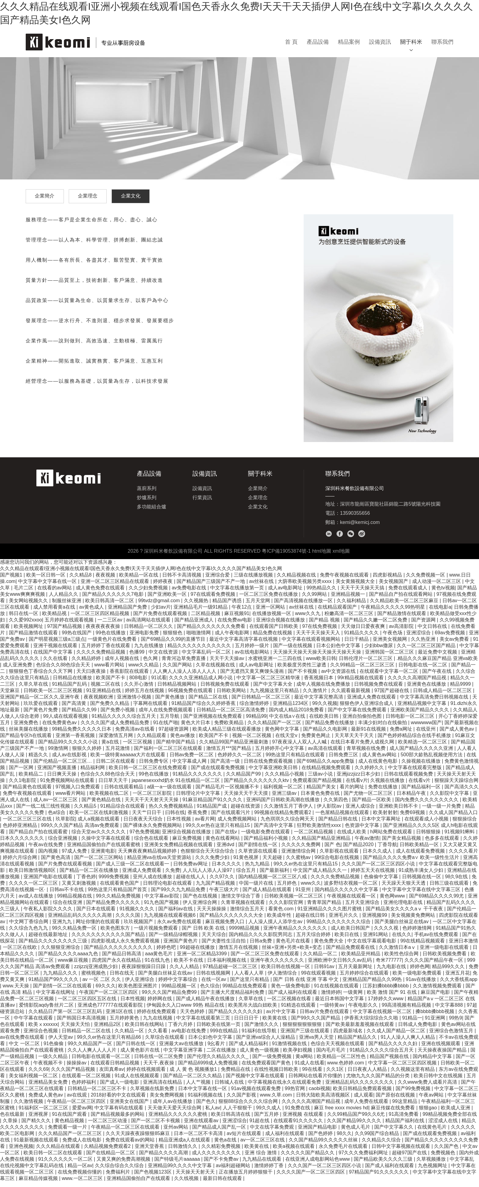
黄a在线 (110, 747)
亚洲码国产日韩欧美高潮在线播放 (283, 804)
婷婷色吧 (166, 952)
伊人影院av (330, 811)
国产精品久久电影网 (325, 734)
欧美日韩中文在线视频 (439, 1080)
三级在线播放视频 (254, 580)
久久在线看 (56, 663)
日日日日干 (247, 1023)
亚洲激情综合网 (299, 856)
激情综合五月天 (247, 913)
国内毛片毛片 (331, 1055)
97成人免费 (75, 856)
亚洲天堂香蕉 (150, 1151)
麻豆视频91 (236, 618)
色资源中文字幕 (362, 830)
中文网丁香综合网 (29, 926)
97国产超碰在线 (392, 695)
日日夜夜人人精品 (368, 1074)
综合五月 (246, 875)
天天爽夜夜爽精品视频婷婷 (148, 856)
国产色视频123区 (153, 1177)
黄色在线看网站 (223, 843)
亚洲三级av (285, 798)
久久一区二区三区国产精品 (427, 650)
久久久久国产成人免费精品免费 (115, 727)
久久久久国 (128, 920)
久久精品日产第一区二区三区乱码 (65, 1016)
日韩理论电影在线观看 (168, 888)
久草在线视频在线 (216, 670)
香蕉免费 (198, 817)
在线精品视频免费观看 (327, 772)
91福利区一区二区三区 (44, 1112)
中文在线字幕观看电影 (372, 946)
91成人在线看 (309, 1068)
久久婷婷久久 (370, 772)
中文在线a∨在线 (287, 721)
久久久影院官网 (286, 907)
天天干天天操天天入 (318, 637)
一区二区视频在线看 (289, 1003)
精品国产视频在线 (390, 1061)
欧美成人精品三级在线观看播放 (227, 734)
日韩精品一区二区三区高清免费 (231, 714)
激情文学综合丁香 (241, 901)
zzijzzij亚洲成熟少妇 (96, 971)
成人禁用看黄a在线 (54, 612)
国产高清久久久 (461, 791)
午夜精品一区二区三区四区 (77, 1106)
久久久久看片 (463, 856)
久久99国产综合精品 (377, 1138)
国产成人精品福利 (249, 1048)
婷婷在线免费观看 (157, 1016)
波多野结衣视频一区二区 (351, 888)
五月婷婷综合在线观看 (365, 978)
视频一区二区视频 (252, 740)
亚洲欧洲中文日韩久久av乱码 (340, 965)
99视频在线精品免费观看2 (283, 817)
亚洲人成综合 (361, 811)
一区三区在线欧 (20, 952)
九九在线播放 (149, 650)
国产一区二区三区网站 (99, 862)
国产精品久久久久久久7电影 (113, 599)
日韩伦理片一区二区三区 (366, 663)
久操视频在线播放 (421, 766)
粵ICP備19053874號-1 (286, 556)
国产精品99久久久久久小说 (68, 747)
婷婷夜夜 (163, 586)
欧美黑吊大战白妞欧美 (253, 1010)
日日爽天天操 (62, 779)
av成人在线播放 (36, 901)
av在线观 (77, 1100)
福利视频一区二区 (283, 791)
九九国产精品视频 (216, 888)
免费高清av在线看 (135, 734)
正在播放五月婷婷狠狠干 (246, 1177)
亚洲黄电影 (103, 856)
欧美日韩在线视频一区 (286, 971)
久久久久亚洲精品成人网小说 (201, 682)
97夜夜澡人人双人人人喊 (300, 747)
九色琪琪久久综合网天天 (288, 824)
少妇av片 (161, 612)
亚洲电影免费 (145, 637)
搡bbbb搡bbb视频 (435, 1016)
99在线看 (313, 1074)
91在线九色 (158, 965)
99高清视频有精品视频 (407, 1010)
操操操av (77, 1068)
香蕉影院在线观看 (130, 676)
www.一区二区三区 (83, 1183)
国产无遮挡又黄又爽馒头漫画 (252, 676)
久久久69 (38, 1074)
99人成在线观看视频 (66, 721)
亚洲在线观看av (202, 1125)
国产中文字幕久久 (394, 1132)
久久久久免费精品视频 (101, 657)
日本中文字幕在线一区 (203, 1093)
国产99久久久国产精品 (316, 1023)
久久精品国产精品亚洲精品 (322, 843)
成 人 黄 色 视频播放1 (194, 1074)
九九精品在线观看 (262, 1164)
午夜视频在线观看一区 (352, 901)
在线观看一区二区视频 (87, 1080)
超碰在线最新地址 (48, 939)
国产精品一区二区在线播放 (89, 875)
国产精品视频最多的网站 (118, 1119)
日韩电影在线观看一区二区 (101, 1061)
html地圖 (321, 556)
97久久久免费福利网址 (363, 1157)
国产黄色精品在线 (102, 804)
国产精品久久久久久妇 (393, 1048)
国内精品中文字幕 (433, 1061)
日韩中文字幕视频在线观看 (401, 1151)
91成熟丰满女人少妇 (421, 875)
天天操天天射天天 (196, 1177)
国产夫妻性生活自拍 (224, 946)
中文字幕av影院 (162, 901)
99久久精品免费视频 (119, 901)
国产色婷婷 (321, 1138)
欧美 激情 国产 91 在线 (392, 997)
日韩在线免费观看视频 (269, 766)
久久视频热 (197, 605)
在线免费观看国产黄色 (267, 1068)
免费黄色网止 (316, 740)
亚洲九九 (62, 926)
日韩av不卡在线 (67, 894)
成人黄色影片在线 (140, 1055)
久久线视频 (187, 1183)
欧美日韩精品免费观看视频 (363, 1093)
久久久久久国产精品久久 (308, 1157)
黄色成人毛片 (356, 1132)
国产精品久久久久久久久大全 (231, 920)
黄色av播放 (183, 740)
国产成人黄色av (457, 734)
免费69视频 (413, 817)
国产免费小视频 (118, 714)
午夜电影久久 (363, 1010)
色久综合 (210, 990)
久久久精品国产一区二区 (274, 727)
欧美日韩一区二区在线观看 (53, 1157)
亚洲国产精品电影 (318, 1132)
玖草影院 (65, 824)
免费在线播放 (383, 791)
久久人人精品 (185, 971)
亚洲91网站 (376, 939)
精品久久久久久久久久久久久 (199, 650)
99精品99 (256, 721)
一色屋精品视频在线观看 (342, 817)
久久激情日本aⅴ (398, 952)
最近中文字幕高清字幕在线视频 (244, 644)
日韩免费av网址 (191, 869)
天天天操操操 (212, 913)
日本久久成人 (378, 856)
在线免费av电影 (235, 625)
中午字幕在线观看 (34, 1023)
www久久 (311, 888)
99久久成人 (269, 1112)
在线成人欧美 (352, 836)
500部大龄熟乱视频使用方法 (432, 759)
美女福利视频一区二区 (34, 1080)
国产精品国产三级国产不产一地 (211, 586)
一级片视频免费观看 (156, 933)
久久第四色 (336, 804)
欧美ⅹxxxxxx (43, 1029)
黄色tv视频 (443, 592)
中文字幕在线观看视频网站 (312, 644)
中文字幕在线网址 (56, 997)
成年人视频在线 (122, 663)
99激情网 (58, 753)
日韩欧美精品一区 (420, 849)
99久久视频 (324, 708)
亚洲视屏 (38, 1119)
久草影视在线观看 (340, 856)
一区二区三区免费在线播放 (269, 599)
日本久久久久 (227, 869)
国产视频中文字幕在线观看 (256, 1080)
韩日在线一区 (24, 618)
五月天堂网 (258, 605)
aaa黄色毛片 (159, 958)
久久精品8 (81, 580)
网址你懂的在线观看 (98, 926)
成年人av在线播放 (173, 1106)
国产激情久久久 (262, 1029)
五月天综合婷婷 (314, 939)
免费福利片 (118, 1177)
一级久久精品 (53, 1061)
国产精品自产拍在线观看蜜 (39, 836)
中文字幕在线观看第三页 (203, 1023)
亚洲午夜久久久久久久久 (277, 965)
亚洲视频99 (375, 920)
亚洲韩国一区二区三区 (390, 657)
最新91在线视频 (369, 734)
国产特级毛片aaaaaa (177, 1164)
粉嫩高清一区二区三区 (349, 618)
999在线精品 (224, 1035)
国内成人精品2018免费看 (297, 714)
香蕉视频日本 (319, 682)
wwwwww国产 (426, 727)
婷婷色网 (420, 971)
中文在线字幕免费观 (272, 1132)
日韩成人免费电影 (418, 1029)
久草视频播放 (431, 1164)
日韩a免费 (261, 946)
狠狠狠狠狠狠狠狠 (303, 1029)
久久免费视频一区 (426, 580)
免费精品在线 (236, 1074)
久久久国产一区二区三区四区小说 (379, 869)
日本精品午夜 (412, 798)
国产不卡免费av (222, 1164)
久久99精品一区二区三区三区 (363, 670)
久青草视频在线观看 (243, 907)
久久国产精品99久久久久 (354, 1125)
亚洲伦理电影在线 (403, 907)
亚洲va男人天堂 (317, 1042)
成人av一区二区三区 (56, 804)
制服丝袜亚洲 (67, 605)
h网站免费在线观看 (391, 836)
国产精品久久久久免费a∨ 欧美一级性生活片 (411, 862)
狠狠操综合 (464, 824)
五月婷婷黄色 (125, 1023)
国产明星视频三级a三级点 (57, 644)
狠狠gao (428, 1112)
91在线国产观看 (70, 1119)
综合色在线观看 (152, 843)
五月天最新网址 (356, 971)
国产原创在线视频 (396, 1100)
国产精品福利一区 (421, 791)
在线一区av (214, 984)
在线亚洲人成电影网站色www (318, 1164)
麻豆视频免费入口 (225, 926)
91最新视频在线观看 (37, 1145)
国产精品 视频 (325, 625)
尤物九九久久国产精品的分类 (378, 1080)
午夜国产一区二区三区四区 (109, 997)
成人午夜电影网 (232, 637)
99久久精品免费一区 (75, 933)
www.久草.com (276, 1100)
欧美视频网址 (29, 631)
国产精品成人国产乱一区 (219, 1132)
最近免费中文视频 (438, 657)
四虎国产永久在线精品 (117, 965)
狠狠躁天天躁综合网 (456, 785)
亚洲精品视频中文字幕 (422, 708)
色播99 (137, 657)
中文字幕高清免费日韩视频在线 (435, 702)
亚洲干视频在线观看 (56, 650)
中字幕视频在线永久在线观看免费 (285, 1087)
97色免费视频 (144, 836)
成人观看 (363, 1100)
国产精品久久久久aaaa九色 (68, 958)
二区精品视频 (206, 618)
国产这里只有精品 (250, 984)
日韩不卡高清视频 (182, 580)
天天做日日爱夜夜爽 (363, 631)
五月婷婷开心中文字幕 (280, 753)
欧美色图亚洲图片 (138, 990)
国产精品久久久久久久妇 (235, 1016)
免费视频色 (443, 1157)
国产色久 (206, 1106)
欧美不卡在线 (189, 965)
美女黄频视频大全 (356, 586)
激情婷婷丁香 (269, 1170)
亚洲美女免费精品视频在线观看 (179, 849)
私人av (212, 1112)
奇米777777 (389, 965)
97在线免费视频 (320, 631)
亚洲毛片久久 (344, 920)
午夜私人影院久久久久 (49, 913)
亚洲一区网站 (271, 612)
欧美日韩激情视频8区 (33, 875)
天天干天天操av (227, 663)
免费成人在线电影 (82, 1145)
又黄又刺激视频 (79, 888)
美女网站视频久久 (29, 605)
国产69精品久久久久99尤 (437, 901)
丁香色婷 (86, 881)
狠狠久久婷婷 (87, 753)
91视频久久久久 (137, 913)
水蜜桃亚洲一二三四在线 (275, 663)
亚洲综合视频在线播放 (281, 625)
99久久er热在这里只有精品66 (109, 1042)
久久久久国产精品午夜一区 (434, 965)
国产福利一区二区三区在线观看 (168, 753)
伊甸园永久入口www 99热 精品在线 (186, 1010)
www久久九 (308, 618)
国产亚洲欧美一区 (168, 599)
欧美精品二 (31, 779)
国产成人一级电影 (120, 1087)
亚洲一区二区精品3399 (202, 958)
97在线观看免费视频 (213, 599)
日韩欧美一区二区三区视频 (53, 695)
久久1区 (335, 1074)
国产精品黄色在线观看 (28, 791)
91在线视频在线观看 (337, 990)
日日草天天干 (113, 785)
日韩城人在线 (229, 1087)
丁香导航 (387, 849)
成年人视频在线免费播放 (323, 689)
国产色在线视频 (200, 901)
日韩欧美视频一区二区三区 (294, 901)
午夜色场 (393, 637)
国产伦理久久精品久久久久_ (218, 1061)
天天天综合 (214, 939)
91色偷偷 (54, 1048)
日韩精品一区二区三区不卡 (97, 1093)
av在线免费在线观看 (23, 1042)
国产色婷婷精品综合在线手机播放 (415, 740)
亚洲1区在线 (120, 1016)
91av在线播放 (421, 984)
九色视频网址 (433, 1170)
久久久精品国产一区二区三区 (70, 1138)
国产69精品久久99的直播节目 (174, 644)
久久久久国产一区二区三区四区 (311, 1177)
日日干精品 (357, 644)
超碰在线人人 (191, 881)
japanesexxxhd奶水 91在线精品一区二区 (176, 785)
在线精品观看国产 (338, 612)
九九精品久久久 (61, 978)
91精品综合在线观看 (123, 811)
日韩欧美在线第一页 (219, 1029)
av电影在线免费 (189, 1035)
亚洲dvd (226, 849)
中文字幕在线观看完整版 (415, 772)
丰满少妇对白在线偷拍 (383, 727)
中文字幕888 (449, 1010)
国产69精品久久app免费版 (326, 766)
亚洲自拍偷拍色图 (362, 721)
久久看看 (158, 1035)
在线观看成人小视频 (427, 824)
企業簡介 (48, 199)
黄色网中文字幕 (282, 734)
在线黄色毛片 (432, 1132)
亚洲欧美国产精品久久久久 (420, 714)
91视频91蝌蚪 (460, 836)
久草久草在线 (34, 689)
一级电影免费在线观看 (266, 836)
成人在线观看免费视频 (421, 856)
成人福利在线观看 (285, 1138)
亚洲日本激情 (463, 946)
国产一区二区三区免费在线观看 (265, 958)
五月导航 (170, 721)
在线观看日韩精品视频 (115, 1068)
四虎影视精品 (388, 580)
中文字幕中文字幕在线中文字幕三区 (422, 894)
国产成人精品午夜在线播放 (206, 1003)
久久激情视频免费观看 (438, 990)
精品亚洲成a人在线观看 (185, 1145)
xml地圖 (341, 556)
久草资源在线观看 (258, 856)
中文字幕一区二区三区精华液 (268, 682)
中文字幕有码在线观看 (119, 1112)
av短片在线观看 (244, 1138)
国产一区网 (22, 772)
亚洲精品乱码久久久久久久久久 (360, 1087)
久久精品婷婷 (86, 663)
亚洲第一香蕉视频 (76, 740)
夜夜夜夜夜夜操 (103, 631)
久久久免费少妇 (213, 862)
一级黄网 (353, 997)
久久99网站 (315, 599)
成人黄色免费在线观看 (101, 592)
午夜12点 (242, 612)
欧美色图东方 (116, 933)
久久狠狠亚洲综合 (61, 952)
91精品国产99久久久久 (54, 984)
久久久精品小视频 (285, 779)
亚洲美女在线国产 (130, 1106)
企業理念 (98, 199)
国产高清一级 (225, 766)
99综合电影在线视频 (337, 862)
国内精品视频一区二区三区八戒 (273, 881)
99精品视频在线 (75, 901)
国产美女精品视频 (402, 843)
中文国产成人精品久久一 (320, 875)
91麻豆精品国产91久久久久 (212, 804)
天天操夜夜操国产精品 (443, 1055)
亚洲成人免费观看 (142, 875)
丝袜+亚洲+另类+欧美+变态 (293, 952)
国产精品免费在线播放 (330, 727)
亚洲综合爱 (218, 580)
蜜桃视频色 (94, 978)
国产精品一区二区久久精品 (193, 1080)
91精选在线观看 (299, 1010)
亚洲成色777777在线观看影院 (111, 1010)
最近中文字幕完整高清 (319, 702)
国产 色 (332, 849)
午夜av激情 (367, 843)
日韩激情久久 (183, 1151)
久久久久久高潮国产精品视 (418, 682)
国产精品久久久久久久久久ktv (257, 785)
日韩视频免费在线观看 (225, 689)
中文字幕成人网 (190, 766)
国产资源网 (424, 625)
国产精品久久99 (80, 714)
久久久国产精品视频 (73, 1074)
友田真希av (111, 1074)
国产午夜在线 (437, 676)
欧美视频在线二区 (110, 798)
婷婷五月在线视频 (145, 695)
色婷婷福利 (84, 1087)
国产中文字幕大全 (273, 689)
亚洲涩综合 (419, 637)
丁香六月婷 (181, 1029)
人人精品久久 (64, 599)
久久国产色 (447, 1151)
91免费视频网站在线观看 (68, 785)
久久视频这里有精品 (413, 1074)
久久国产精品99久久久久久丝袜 (324, 1145)
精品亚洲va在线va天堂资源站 (159, 862)
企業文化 (258, 511)
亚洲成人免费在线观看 (372, 702)
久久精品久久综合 (382, 1145)
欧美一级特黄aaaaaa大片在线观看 (128, 759)
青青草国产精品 (324, 907)
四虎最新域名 (348, 1035)
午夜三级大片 (224, 894)
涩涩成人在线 (443, 1125)
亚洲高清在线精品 (163, 1087)
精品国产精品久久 (358, 1042)
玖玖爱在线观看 (41, 708)
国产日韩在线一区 (136, 1048)
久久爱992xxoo (25, 625)
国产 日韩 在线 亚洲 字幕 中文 (306, 984)
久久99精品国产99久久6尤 (356, 1119)
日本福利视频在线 (227, 965)
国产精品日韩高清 (122, 958)
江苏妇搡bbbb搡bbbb (386, 990)
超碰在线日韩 (310, 920)
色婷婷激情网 (417, 933)
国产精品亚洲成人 (194, 625)
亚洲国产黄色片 (181, 946)
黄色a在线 (226, 1145)
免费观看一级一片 (68, 1132)
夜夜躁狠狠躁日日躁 (144, 971)
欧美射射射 (385, 817)
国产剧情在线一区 (258, 849)
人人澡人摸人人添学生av (276, 926)
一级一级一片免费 (442, 811)
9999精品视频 (245, 933)
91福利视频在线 (206, 1100)
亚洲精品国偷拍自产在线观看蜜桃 (104, 849)
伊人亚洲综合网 (200, 907)
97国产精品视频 (65, 631)
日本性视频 (179, 824)
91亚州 (303, 894)
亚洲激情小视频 (134, 702)
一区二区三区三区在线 (28, 824)
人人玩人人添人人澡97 (208, 875)
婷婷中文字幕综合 (178, 984)
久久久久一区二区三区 (34, 888)
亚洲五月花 (457, 978)
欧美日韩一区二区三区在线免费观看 (148, 772)
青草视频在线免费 (366, 753)
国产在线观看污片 (231, 817)
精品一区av (80, 1170)
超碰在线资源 (246, 811)
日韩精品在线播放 (73, 682)
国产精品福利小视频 (266, 843)
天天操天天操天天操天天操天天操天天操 (317, 657)
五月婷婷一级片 (252, 650)
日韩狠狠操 (429, 836)
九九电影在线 (392, 971)
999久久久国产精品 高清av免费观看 (80, 830)
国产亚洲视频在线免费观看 (213, 721)
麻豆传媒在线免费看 (393, 1112)
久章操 (11, 1125)
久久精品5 (85, 811)
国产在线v (226, 836)
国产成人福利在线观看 (293, 997)
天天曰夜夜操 (91, 676)
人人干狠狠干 (238, 1112)
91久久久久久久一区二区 (66, 1164)
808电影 (138, 682)
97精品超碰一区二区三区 (230, 971)
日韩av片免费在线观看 (325, 1016)
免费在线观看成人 (408, 592)
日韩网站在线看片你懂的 (315, 1080)
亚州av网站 (176, 1132)
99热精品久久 (322, 592)
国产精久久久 (36, 1125)
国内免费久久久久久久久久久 (427, 804)
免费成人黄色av (46, 1100)
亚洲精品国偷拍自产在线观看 (139, 1183)
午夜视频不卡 (48, 1068)
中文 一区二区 (25, 1048)
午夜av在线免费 (46, 849)
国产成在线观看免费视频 (218, 772)
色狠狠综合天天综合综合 (208, 856)
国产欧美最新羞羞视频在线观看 (360, 1029)
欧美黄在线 (275, 1023)
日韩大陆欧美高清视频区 (323, 1100)
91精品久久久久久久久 (198, 779)
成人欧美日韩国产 (351, 933)
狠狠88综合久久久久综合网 (248, 1106)
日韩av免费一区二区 (192, 759)
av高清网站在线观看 (149, 625)
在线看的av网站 (55, 592)
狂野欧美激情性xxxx (319, 830)
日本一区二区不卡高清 (199, 1138)
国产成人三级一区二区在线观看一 (133, 869)
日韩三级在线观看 (450, 888)
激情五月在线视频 (239, 952)
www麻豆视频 (73, 965)
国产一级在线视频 (293, 650)
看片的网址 (352, 791)
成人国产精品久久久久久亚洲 (421, 753)
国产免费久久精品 (110, 708)
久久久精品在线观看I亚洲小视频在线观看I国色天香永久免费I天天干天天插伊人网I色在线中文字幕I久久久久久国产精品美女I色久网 (141, 573)
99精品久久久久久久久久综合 (339, 926)
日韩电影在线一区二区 (423, 670)
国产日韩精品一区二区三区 (261, 702)
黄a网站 (304, 1061)
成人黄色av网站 (380, 759)
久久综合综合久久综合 (120, 1170)
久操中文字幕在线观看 (106, 843)
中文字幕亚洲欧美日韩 (274, 772)
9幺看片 (216, 1048)
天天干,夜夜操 (159, 1068)
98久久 (344, 1138)
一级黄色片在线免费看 (113, 644)
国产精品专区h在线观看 (26, 740)
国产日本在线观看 (96, 913)
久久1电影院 (23, 785)
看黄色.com (281, 913)
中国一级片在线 (256, 888)
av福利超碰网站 (234, 1170)
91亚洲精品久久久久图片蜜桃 (330, 913)
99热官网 (295, 1093)
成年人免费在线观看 (366, 1106)
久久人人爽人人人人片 (93, 1055)
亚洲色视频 (21, 1151)
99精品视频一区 (179, 990)
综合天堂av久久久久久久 (99, 836)
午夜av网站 (432, 1100)
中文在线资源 (163, 657)
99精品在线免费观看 (245, 990)
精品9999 (461, 689)
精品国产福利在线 (405, 1125)
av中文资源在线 (339, 676)
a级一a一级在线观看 (170, 791)
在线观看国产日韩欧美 (274, 631)
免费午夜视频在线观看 (345, 580)
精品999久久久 (449, 971)
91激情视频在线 (290, 1048)
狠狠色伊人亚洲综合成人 (367, 708)
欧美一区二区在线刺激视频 (99, 817)
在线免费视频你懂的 (80, 1177)
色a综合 (57, 817)
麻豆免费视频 (187, 843)
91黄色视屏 (246, 862)
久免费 (172, 875)
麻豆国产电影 (436, 997)
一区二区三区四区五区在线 (88, 1003)
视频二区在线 (106, 689)
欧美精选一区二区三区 (423, 747)
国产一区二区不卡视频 (156, 1125)
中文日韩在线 (433, 631)
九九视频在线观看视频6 (170, 920)
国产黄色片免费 (41, 714)
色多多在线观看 (442, 843)
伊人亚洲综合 (140, 984)
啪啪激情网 (199, 637)
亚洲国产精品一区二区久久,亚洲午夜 (40, 702)
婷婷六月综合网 (20, 862)
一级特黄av (333, 1010)
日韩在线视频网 (214, 978)
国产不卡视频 (303, 676)
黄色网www (393, 901)
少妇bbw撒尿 (379, 650)
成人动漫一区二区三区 (437, 586)
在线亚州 (426, 734)
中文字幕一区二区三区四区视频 (403, 1068)
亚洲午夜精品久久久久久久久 (295, 933)
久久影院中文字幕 (450, 798)
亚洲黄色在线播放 (427, 689)
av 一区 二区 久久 (102, 984)
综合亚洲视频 (63, 843)
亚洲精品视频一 (348, 599)
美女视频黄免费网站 (413, 920)
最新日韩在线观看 (223, 1183)
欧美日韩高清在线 (231, 1119)
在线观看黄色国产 (120, 888)
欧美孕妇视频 (298, 1055)
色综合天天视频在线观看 (338, 1048)
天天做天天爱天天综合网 (175, 1112)
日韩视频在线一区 (422, 881)
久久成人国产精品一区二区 (396, 1035)
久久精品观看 (152, 740)
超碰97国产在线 (410, 1157)
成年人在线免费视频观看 (166, 714)
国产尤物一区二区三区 (369, 798)
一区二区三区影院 (153, 798)
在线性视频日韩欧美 (276, 1074)
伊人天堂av (61, 1042)
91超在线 (260, 1125)
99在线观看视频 (319, 978)
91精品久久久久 (362, 637)
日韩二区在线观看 (116, 766)
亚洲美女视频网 (390, 644)
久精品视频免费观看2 (108, 1151)
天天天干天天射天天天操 (152, 804)
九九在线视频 (158, 1023)
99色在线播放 (111, 637)
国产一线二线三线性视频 (43, 811)
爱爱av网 (82, 1112)
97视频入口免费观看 (78, 791)
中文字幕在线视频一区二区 (383, 1016)
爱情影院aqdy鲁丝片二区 (47, 1010)
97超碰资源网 (174, 734)
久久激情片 (315, 695)
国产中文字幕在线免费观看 (358, 714)
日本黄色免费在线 (321, 798)
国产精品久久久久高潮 (164, 1157)
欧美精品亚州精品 (361, 958)
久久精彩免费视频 (221, 1151)
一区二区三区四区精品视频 (100, 618)
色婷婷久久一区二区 (240, 759)
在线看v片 (357, 785)
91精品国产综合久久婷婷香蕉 (204, 708)
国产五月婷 (267, 1119)
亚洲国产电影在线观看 (49, 881)
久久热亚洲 (424, 644)
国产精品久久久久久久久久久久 (119, 952)
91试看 (158, 682)
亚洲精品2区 (108, 1029)
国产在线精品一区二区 (111, 1157)
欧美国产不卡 (111, 682)
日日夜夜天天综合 (143, 824)
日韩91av (325, 971)
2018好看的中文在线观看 (119, 1100)
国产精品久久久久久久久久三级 (53, 946)
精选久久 (38, 759)
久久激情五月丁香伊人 (289, 811)
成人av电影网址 (286, 592)
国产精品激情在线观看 (402, 618)
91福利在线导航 (260, 1035)
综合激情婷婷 (255, 708)
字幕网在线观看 (151, 708)
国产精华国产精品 (176, 747)
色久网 (151, 663)
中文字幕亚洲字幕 (183, 1055)
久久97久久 (223, 881)
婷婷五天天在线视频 (373, 875)
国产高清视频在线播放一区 (304, 605)
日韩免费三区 (344, 759)
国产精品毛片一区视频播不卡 (228, 791)
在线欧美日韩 (324, 721)
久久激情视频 (29, 1106)
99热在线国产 (77, 637)
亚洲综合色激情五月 (451, 1035)
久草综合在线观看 (165, 1042)
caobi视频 (319, 1093)
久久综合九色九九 (29, 933)
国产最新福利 (275, 875)
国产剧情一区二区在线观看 (63, 990)
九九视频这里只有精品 (275, 695)
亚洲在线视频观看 (441, 1048)
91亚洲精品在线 (104, 695)
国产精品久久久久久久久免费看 (212, 631)
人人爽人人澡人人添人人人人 (185, 676)
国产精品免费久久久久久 (113, 907)
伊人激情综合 (283, 978)
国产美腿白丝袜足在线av (402, 926)
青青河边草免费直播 (184, 663)
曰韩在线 (175, 817)
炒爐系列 (146, 502)
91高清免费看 (404, 1119)
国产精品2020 (359, 849)
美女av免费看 (455, 644)
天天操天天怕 (75, 1029)
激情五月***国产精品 (229, 753)
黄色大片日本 (196, 727)
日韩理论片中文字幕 (198, 798)
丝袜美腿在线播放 (29, 734)
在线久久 (401, 939)
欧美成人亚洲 (456, 1112)
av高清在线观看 (326, 753)
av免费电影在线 (189, 592)
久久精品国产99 (244, 779)
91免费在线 (298, 1112)
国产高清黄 (74, 708)
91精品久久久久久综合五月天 (124, 721)
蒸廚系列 (146, 493)
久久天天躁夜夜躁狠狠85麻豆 (138, 1138)
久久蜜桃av (299, 862)
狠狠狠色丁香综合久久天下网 (41, 676)
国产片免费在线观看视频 (160, 618)
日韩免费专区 (154, 766)
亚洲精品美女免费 (48, 1087)
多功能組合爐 (151, 511)
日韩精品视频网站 (177, 689)
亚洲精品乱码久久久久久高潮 (80, 920)
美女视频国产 (394, 586)
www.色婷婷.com (346, 1068)
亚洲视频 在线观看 (303, 1119)
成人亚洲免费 (18, 670)
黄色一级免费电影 (291, 990)
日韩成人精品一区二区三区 (443, 695)
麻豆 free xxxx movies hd (341, 1112)
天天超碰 (272, 862)
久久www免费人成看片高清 (428, 1087)
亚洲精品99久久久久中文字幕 (180, 1170)
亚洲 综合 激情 (261, 1157)
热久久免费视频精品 (171, 811)
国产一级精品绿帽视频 (174, 939)
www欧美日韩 (321, 663)
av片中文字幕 (281, 1016)
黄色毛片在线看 (293, 946)
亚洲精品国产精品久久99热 (372, 984)
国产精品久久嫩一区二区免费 (376, 625)
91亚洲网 (435, 1023)
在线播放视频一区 (272, 618)
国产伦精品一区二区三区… (63, 766)
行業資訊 (202, 502)
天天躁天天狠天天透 (404, 888)
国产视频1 (12, 580)
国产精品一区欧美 (372, 804)
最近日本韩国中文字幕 (340, 1003)
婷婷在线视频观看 (146, 1074)
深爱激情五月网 (116, 740)
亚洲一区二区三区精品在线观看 (115, 586)
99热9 (455, 1023)
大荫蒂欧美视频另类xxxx (305, 586)
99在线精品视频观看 (423, 946)
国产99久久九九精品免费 (179, 894)
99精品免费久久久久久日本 (82, 734)
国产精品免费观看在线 (351, 952)
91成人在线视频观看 (137, 1080)
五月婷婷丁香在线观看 (106, 650)
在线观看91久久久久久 (298, 1125)
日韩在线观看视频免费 (409, 779)
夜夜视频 (106, 580)
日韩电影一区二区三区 (411, 721)
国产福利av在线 (176, 913)
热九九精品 (258, 869)
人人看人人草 (249, 978)
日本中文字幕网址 (381, 824)
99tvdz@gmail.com (159, 605)
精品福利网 (93, 772)
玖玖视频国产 (139, 926)
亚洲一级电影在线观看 (445, 952)
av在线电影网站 (252, 657)
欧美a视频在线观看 (294, 1151)
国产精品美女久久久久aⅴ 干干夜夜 (405, 913)
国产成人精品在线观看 (268, 894)
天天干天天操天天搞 (363, 592)
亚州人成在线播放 (153, 881)
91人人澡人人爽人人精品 (408, 1042)
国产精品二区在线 (208, 702)
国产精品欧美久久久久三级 (384, 1164)
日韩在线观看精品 (124, 791)
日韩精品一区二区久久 (149, 631)
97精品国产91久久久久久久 (379, 1177)
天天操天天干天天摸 (246, 798)
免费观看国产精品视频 (318, 785)
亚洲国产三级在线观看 (305, 1035)
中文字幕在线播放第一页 (237, 592)
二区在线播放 (222, 1055)
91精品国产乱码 (70, 689)
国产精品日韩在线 (338, 824)
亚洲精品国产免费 (128, 612)
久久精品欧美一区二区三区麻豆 (405, 605)
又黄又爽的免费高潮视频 (124, 1164)
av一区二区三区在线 (263, 1145)
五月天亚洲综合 (363, 907)
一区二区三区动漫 (108, 1125)
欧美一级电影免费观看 (418, 978)
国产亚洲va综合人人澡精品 (266, 1042)
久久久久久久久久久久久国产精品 (108, 939)
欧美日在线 (347, 939)
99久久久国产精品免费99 (170, 997)
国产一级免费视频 (272, 1061)
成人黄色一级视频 (260, 1055)
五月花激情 (118, 753)
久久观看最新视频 (351, 695)
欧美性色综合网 (402, 958)
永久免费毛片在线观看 (344, 1151)
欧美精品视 (55, 618)
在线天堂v (286, 740)
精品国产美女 (321, 791)
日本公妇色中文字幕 (338, 650)
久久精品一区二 (320, 958)
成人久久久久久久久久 (217, 1157)
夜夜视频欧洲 (99, 702)
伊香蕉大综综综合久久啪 (371, 1023)
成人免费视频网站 (238, 824)
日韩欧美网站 (232, 695)
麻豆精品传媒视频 (39, 1183)
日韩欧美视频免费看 (445, 958)
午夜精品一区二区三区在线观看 (126, 1132)
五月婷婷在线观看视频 (70, 625)
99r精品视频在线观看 (361, 682)
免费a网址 (401, 734)
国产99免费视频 (414, 1093)
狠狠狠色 (173, 637)
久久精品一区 (130, 1035)
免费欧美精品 (229, 727)
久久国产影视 (242, 1100)
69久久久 (106, 990)
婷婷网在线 (160, 1003)
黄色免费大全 (329, 946)
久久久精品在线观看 (58, 1151)
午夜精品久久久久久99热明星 (393, 612)
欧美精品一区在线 (139, 580)
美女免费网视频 (167, 1100)
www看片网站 (110, 670)
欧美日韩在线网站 (145, 1029)
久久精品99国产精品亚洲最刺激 (234, 747)
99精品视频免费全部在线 (449, 1119)
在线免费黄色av (60, 727)
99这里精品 (405, 1106)
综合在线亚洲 (68, 907)
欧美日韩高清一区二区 (110, 605)
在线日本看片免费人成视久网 (363, 747)
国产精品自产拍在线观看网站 (401, 599)
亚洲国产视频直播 (57, 772)
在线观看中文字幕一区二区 (389, 676)
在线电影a (440, 612)
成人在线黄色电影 (378, 766)
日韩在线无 (122, 978)
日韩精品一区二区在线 (87, 1035)
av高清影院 (402, 631)
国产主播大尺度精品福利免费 (233, 997)
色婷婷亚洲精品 (20, 830)
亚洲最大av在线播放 (182, 1048)
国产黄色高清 (56, 862)
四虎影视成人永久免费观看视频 (126, 946)
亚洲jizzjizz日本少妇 (359, 779)
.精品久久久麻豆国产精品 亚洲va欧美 (437, 663)
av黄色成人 (92, 612)
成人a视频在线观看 (99, 824)
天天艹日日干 (147, 817)
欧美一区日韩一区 (46, 580)
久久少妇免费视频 (149, 592)
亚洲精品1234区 (291, 708)
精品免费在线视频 (273, 637)
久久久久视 (387, 933)
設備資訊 (202, 493)
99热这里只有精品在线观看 (296, 759)
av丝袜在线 (262, 586)
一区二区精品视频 (314, 836)
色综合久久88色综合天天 (64, 670)
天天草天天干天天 (355, 740)
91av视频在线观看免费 (256, 1093)
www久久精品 (144, 670)
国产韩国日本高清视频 (82, 1023)
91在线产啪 (165, 727)
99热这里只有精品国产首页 (118, 894)
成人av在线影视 (70, 759)
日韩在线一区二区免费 (159, 1061)
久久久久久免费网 (301, 849)
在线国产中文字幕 (53, 657)
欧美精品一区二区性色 (342, 1061)
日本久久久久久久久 (22, 843)
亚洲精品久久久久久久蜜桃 (178, 1119)
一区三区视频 (138, 747)
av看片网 (205, 824)
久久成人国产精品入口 (453, 817)
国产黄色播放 (170, 702)
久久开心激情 (139, 689)
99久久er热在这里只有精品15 (218, 830)
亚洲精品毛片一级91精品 (201, 612)
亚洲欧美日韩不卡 (399, 811)
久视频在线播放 (388, 785)
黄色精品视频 (70, 1125)
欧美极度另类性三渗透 (302, 670)
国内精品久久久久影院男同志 (261, 939)
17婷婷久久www (386, 1003)
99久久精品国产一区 (90, 1048)
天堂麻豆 (10, 695)
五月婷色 (287, 888)
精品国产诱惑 (227, 605)
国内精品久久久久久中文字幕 (347, 894)
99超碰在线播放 (198, 952)
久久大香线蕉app (458, 984)
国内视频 (48, 856)
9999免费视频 (114, 881)
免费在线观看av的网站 (130, 1145)
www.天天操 (17, 990)
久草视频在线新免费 (152, 1093)
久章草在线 (251, 1003)
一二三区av (110, 625)
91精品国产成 (212, 811)
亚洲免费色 (26, 727)
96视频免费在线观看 (191, 695)
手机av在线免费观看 (437, 939)
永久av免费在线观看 (180, 926)
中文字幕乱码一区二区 (207, 657)
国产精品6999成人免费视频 (208, 1068)
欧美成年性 (280, 920)
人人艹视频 (199, 1087)
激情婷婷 (331, 997)
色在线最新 (13, 1119)
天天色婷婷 (193, 1016)
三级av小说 (321, 779)
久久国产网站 (178, 670)
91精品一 (412, 1023)
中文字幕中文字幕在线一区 (48, 586)
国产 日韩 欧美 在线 (204, 933)
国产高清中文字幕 (274, 830)
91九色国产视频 (162, 907)
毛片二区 (24, 592)
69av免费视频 (450, 637)
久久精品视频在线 (297, 580)
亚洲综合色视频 (41, 1035)
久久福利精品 (352, 605)
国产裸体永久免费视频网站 (153, 830)
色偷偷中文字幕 (381, 881)
